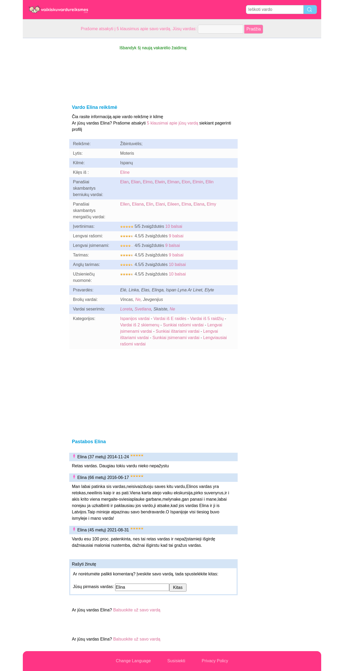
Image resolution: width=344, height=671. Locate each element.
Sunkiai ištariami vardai (177, 331)
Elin (149, 204)
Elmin (198, 182)
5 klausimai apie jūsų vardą (172, 123)
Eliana (137, 204)
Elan (124, 182)
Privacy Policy (215, 661)
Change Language (133, 661)
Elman (173, 182)
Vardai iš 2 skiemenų (139, 325)
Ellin (210, 182)
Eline (125, 172)
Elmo (147, 182)
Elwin (160, 182)
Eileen (173, 204)
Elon (186, 182)
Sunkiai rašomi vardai (183, 325)
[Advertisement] (44, 117)
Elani (160, 204)
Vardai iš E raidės (169, 318)
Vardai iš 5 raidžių (207, 318)
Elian (136, 182)
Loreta (126, 309)
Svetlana (142, 309)
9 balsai (176, 236)
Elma (186, 204)
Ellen (125, 204)
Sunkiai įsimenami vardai (176, 337)
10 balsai (173, 226)
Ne (138, 299)
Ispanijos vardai (135, 318)
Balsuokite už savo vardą (136, 610)
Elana (199, 204)
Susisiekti (176, 661)
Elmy (211, 204)
